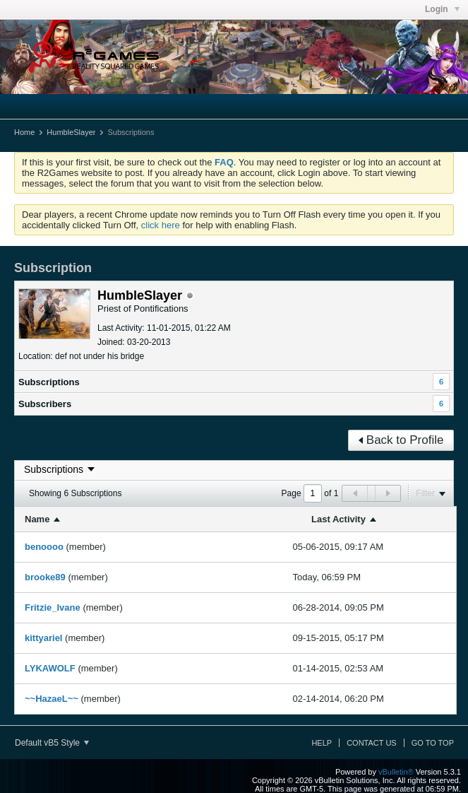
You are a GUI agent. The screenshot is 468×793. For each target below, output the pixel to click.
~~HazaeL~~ (51, 698)
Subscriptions (49, 382)
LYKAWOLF (50, 668)
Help (321, 743)
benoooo (44, 546)
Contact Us (372, 743)
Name (37, 519)
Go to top (433, 743)
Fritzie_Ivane (52, 607)
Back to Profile (401, 440)
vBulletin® (396, 772)
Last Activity (338, 519)
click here (160, 225)
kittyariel (43, 638)
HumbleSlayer (71, 132)
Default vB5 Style (52, 743)
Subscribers (44, 404)
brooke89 (45, 577)
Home (24, 132)
